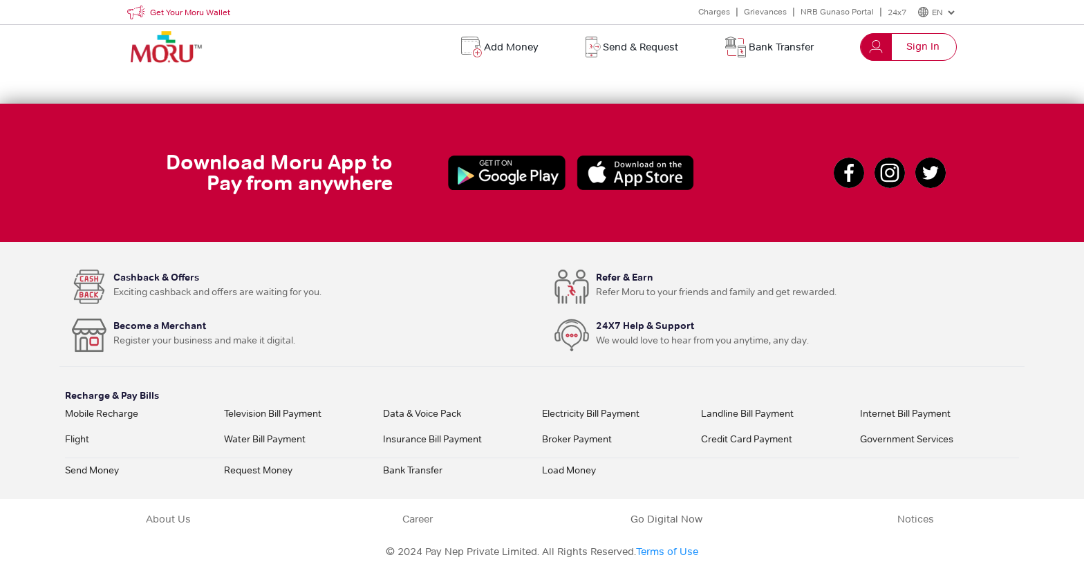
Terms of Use (667, 551)
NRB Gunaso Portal (837, 11)
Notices (915, 519)
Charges (714, 11)
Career (417, 519)
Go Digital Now (666, 519)
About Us (168, 519)
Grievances (765, 11)
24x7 (897, 12)
